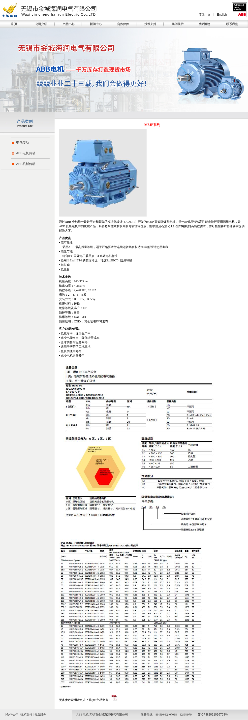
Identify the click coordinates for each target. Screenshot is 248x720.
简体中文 (205, 14)
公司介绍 (41, 24)
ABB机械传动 (25, 164)
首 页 (13, 24)
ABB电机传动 (25, 153)
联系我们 (232, 24)
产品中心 (68, 24)
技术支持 (150, 24)
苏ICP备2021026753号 (213, 714)
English (222, 14)
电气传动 (22, 142)
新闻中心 (96, 24)
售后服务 (205, 24)
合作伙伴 (123, 24)
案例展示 (178, 24)
